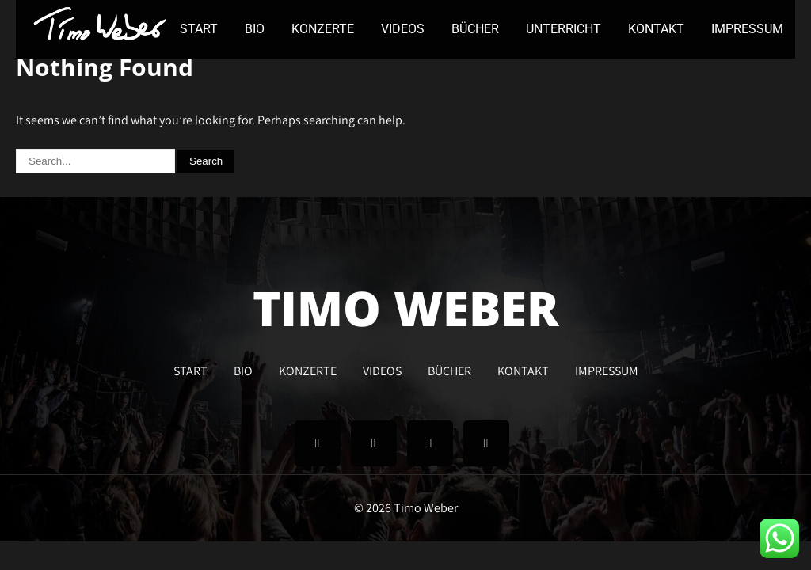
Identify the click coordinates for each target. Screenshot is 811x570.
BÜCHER (475, 28)
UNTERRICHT (563, 28)
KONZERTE (322, 28)
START (199, 28)
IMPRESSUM (747, 28)
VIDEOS (403, 28)
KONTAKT (656, 28)
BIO (255, 28)
